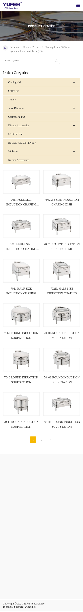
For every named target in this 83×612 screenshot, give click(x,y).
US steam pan (15, 134)
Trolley (12, 99)
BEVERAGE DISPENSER (22, 142)
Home (26, 47)
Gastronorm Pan (16, 116)
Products (36, 47)
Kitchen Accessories (18, 160)
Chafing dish (51, 47)
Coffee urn (13, 91)
